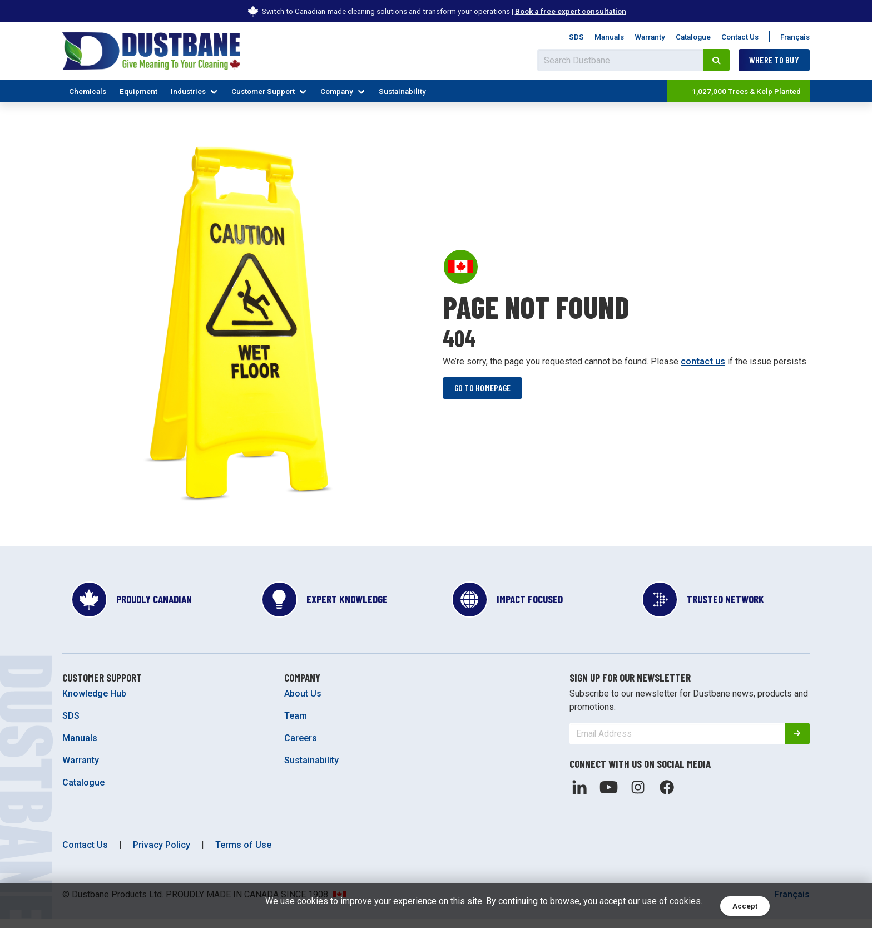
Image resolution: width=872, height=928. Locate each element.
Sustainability (402, 91)
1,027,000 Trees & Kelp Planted (737, 91)
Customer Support (263, 91)
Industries (188, 91)
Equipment (138, 91)
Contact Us (740, 36)
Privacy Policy (161, 853)
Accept (744, 906)
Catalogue (693, 36)
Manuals (609, 36)
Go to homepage (483, 392)
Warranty (650, 36)
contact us (703, 365)
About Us (302, 702)
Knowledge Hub (94, 702)
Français (795, 36)
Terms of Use (243, 853)
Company (336, 91)
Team (295, 724)
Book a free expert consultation (570, 11)
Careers (300, 747)
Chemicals (87, 91)
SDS (576, 36)
